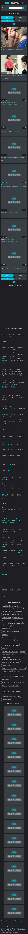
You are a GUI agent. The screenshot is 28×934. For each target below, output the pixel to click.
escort (19, 406)
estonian (5, 408)
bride (12, 358)
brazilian (19, 356)
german (13, 429)
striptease (5, 555)
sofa (12, 544)
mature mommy (22, 668)
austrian (5, 341)
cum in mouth (21, 382)
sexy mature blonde (20, 640)
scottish (11, 537)
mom (13, 494)
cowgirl (4, 380)
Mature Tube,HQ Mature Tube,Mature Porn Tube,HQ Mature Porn (14, 2)
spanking (13, 550)
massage (11, 486)
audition (11, 339)
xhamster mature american (7, 639)
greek (11, 436)
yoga (4, 596)
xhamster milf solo (20, 608)
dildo (7, 186)
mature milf (6, 657)
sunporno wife (5, 634)
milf (16, 131)
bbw (10, 349)
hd (22, 49)
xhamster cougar (18, 611)
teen (18, 563)
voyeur (21, 581)
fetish (4, 416)
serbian (18, 537)
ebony (4, 406)
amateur (3, 186)
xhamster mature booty (19, 654)
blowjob (12, 356)
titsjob (13, 565)
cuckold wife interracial (11, 660)
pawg (18, 518)
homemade (21, 447)
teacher (11, 563)
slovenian (13, 542)
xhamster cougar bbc (6, 665)
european (15, 49)
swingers (21, 555)
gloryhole (21, 434)
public (12, 522)
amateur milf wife (5, 662)
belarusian (5, 352)
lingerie (5, 479)
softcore (19, 544)
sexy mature (4, 685)
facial (13, 414)
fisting (11, 419)
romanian (5, 531)
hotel (4, 449)
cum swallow (6, 384)
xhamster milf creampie (18, 617)
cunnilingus (5, 386)
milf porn (4, 622)
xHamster (4, 100)
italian (10, 457)
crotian (4, 382)
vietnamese (5, 581)
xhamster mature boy (16, 623)
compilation (14, 375)
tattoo (4, 563)
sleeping (20, 540)
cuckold (12, 382)
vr (3, 583)
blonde (4, 356)
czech (13, 386)
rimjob (19, 529)
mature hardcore (5, 625)
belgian (13, 352)
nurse (4, 503)
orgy (11, 511)
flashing (19, 419)
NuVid (3, 264)
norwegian (5, 501)
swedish (13, 555)
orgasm (5, 511)
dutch (4, 399)
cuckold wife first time (10, 646)
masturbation (13, 186)
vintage (15, 104)
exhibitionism (22, 408)
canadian (5, 369)
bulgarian (21, 360)
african (4, 334)
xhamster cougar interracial (13, 682)
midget (19, 488)
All (7, 20)
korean (18, 470)
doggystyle (5, 397)
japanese (5, 464)
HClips (4, 127)
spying (20, 550)
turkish (4, 568)
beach (15, 349)
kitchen (11, 470)
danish (4, 393)
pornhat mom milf (7, 611)
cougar (22, 375)
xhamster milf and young (9, 668)
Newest (20, 17)
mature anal (4, 642)
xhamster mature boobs (11, 637)
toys (21, 268)
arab (10, 336)
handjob (19, 159)
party (12, 518)
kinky (4, 470)
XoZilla (4, 45)
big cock (6, 49)
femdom (15, 159)
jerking (13, 464)
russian (13, 531)
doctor (18, 395)
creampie (8, 241)
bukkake (13, 360)
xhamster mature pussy (11, 691)
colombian (5, 375)
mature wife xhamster (10, 631)
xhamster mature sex (7, 654)
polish (12, 104)
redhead (5, 529)
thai (24, 563)
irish (4, 457)
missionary (5, 494)
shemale (5, 540)
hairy (3, 104)
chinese (5, 373)
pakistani (5, 518)
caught (4, 371)
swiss (4, 557)
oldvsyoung (12, 509)
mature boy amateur (17, 674)
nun (19, 501)
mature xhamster (5, 679)
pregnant (5, 522)
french (20, 421)
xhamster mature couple (8, 608)
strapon (21, 552)
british (18, 358)
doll (13, 397)
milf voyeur (21, 605)
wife (16, 241)
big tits (3, 131)
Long (20, 20)
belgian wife (22, 651)
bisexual (20, 354)
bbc (4, 349)
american (3, 268)
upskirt (12, 574)
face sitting (5, 414)
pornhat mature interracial (9, 651)
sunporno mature (21, 614)
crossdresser (22, 380)
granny (4, 436)
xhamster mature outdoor (11, 696)
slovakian (5, 542)
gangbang (5, 429)
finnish (4, 419)
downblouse (20, 397)
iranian (19, 455)
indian (4, 455)
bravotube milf (17, 677)
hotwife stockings (9, 606)
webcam (5, 589)
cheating (18, 371)
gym (4, 438)
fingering (19, 416)
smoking (5, 544)
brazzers (5, 358)
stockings (7, 78)
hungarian (20, 449)
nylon (3, 78)
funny (4, 423)
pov (20, 520)
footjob (4, 421)
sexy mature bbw (5, 693)
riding (12, 529)
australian (19, 339)
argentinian (17, 336)
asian (4, 339)
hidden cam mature (9, 614)
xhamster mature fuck (6, 699)
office (4, 509)
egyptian (12, 406)
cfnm (7, 159)
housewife (11, 449)
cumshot (15, 384)
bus (4, 362)
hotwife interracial (5, 674)
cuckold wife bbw (16, 662)
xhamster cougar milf (18, 656)
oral (20, 509)
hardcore (19, 444)
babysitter (11, 347)
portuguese (12, 520)
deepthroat (12, 393)
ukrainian (5, 574)
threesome (5, 565)
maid (4, 486)
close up (13, 373)
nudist (13, 501)
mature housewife (6, 617)
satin (4, 537)
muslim (19, 494)
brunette (10, 49)
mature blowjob (5, 648)
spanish (5, 550)
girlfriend (5, 434)
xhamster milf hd (5, 688)
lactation (5, 477)
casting (18, 369)
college (20, 373)
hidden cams (11, 447)
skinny (12, 540)
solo (4, 546)
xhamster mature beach (11, 620)
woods (18, 589)
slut (20, 542)
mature (8, 104)
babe (4, 347)
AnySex (4, 155)
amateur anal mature (10, 671)
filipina (11, 416)
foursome (12, 421)
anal (3, 49)
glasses (19, 49)
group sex (19, 436)
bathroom (20, 347)
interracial (12, 455)
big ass (20, 352)
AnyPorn (4, 72)
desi (20, 393)
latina (12, 477)
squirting (5, 552)
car (12, 369)
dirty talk (10, 159)
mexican (12, 488)
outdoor (18, 511)
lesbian (19, 477)
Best (7, 17)
